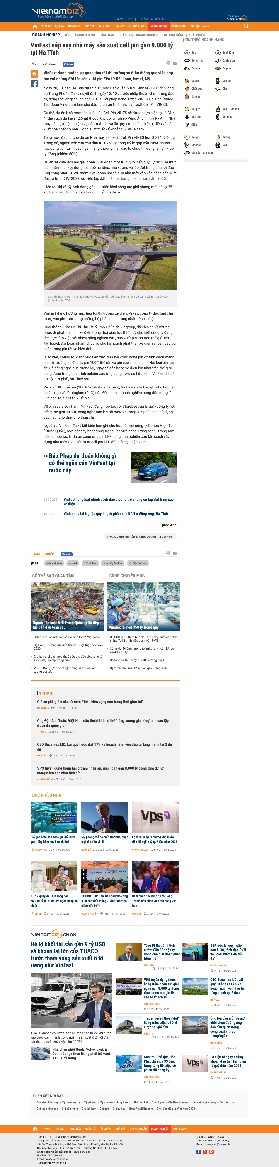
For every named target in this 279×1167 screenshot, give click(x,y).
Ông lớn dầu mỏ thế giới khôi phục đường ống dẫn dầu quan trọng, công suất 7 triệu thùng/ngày (228, 1027)
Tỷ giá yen (106, 1102)
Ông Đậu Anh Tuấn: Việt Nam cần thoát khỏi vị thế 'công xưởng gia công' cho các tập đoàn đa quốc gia (103, 723)
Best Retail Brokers (141, 1108)
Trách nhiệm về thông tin (51, 1162)
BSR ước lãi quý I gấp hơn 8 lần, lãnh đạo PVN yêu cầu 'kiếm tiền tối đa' (228, 952)
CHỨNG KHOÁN (137, 26)
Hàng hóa (43, 708)
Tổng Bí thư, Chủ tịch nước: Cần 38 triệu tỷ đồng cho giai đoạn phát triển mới (162, 952)
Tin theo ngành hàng (204, 40)
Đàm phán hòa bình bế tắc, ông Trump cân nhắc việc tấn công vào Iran (154, 901)
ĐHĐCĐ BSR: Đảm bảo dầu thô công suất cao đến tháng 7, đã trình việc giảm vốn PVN (143, 638)
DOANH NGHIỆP (159, 26)
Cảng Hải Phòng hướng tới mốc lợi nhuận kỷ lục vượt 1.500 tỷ (142, 650)
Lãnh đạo (106, 35)
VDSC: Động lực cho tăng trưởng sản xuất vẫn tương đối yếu (64, 670)
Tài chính (36, 913)
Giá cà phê (158, 1102)
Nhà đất (42, 755)
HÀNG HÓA (74, 26)
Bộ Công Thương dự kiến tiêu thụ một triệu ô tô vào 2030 (68, 646)
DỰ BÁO (59, 26)
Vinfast (73, 563)
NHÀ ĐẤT (120, 26)
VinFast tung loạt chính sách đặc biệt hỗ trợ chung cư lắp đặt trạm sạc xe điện (119, 502)
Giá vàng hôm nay (47, 1102)
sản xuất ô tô (54, 563)
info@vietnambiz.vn (57, 1159)
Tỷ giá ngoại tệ (71, 1102)
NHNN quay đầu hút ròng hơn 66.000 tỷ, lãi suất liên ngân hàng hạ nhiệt (54, 901)
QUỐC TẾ (89, 26)
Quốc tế (86, 849)
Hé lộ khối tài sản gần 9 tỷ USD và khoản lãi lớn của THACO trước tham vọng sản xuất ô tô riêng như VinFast (68, 955)
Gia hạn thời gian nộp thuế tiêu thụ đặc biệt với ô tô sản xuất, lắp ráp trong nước (68, 658)
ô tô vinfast (90, 563)
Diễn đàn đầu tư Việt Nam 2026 (176, 1108)
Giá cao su (119, 1108)
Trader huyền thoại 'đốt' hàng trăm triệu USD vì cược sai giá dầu (161, 1022)
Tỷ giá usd (90, 1102)
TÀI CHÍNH (104, 26)
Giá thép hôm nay (47, 1108)
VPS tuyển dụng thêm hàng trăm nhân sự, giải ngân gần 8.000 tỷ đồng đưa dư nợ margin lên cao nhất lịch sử (100, 770)
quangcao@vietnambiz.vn (220, 1144)
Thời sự (41, 731)
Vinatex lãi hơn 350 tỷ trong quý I (135, 627)
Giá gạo (104, 1108)
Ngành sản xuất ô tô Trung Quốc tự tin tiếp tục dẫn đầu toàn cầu (66, 625)
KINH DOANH (179, 26)
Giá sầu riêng (70, 1108)
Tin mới (46, 693)
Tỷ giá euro (123, 1102)
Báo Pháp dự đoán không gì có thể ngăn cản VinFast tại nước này (82, 463)
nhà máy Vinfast (112, 563)
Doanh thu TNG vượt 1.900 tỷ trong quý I (137, 660)
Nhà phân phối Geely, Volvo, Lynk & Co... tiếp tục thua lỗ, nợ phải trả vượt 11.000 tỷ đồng (81, 1053)
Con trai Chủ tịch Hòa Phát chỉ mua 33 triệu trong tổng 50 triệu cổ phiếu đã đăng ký (160, 1063)
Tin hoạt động (173, 35)
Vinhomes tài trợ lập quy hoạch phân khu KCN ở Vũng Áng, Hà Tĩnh (116, 514)
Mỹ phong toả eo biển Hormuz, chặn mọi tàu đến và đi (104, 839)
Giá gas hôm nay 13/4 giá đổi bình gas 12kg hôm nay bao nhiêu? (53, 839)
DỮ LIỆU (195, 26)
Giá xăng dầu (227, 1102)
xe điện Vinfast (138, 563)
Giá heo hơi (141, 1102)
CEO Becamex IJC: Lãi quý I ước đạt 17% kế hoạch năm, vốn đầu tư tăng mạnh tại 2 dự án (104, 747)
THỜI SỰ (46, 26)
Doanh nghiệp (46, 35)
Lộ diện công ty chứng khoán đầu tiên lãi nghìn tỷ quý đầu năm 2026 (154, 839)
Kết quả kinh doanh (79, 35)
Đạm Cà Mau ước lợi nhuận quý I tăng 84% (138, 668)
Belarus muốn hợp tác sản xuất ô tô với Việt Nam (67, 637)
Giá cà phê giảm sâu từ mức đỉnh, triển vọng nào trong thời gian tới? (90, 702)
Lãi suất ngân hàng (204, 1102)
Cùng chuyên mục (127, 575)
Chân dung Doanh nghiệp (138, 35)
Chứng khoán (45, 779)
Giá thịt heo (89, 1108)
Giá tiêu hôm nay (178, 1102)
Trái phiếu (197, 35)
